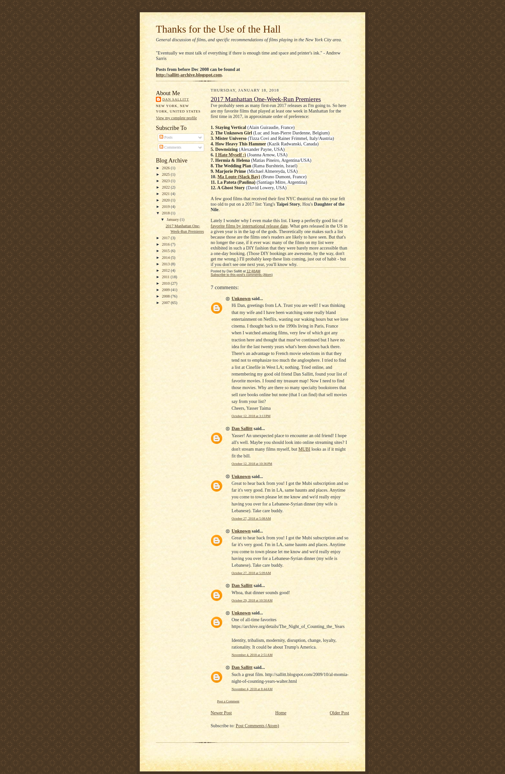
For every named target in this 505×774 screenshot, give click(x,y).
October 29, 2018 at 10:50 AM (252, 600)
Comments (170, 147)
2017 (166, 238)
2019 (166, 206)
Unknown (241, 298)
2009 (166, 290)
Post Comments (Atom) (257, 725)
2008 (166, 296)
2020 (166, 200)
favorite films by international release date (249, 226)
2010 (166, 283)
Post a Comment (228, 701)
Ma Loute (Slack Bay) (238, 176)
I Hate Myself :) (230, 154)
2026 (166, 168)
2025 (166, 174)
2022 (166, 187)
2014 (166, 257)
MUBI (304, 449)
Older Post (339, 712)
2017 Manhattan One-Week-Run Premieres (266, 99)
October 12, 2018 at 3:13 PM (251, 416)
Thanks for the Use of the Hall (218, 29)
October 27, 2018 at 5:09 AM (251, 573)
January (173, 219)
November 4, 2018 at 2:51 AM (252, 655)
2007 (166, 302)
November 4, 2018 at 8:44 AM (252, 689)
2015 (166, 251)
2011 (166, 277)
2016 (166, 244)
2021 (166, 193)
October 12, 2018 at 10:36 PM (252, 463)
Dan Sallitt (175, 99)
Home (280, 712)
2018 (166, 213)
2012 (166, 270)
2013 (166, 264)
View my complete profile (176, 118)
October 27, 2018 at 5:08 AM (251, 518)
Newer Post (221, 712)
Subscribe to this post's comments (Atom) (242, 275)
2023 (166, 181)
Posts (166, 137)
